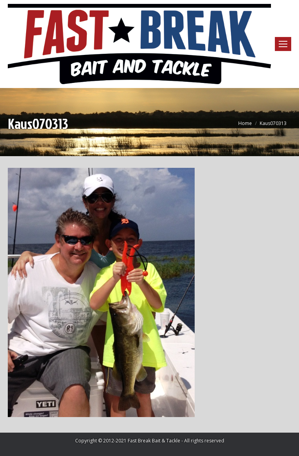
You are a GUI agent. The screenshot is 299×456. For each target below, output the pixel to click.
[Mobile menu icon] (283, 44)
